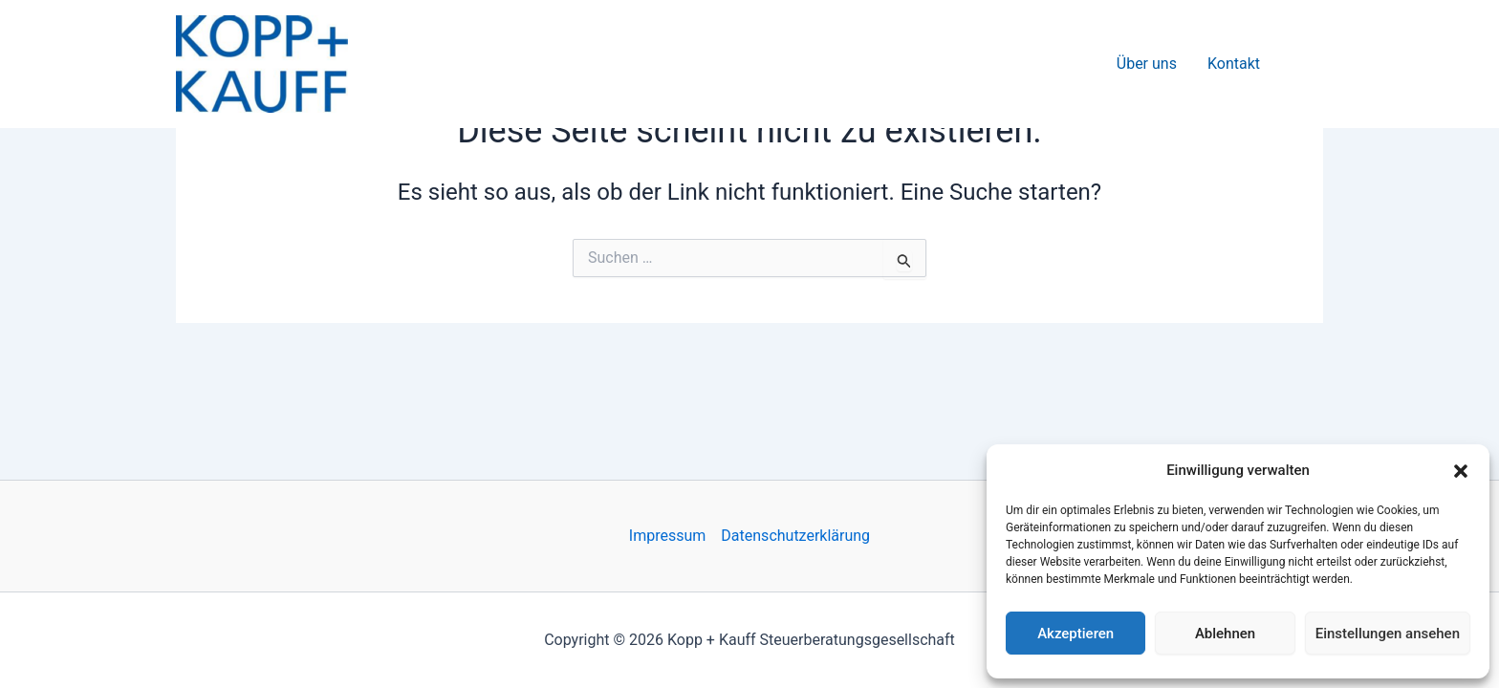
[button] (1460, 471)
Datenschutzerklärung (795, 536)
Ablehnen (1225, 633)
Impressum (667, 536)
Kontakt (1233, 63)
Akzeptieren (1075, 633)
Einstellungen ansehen (1387, 633)
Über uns (1147, 63)
